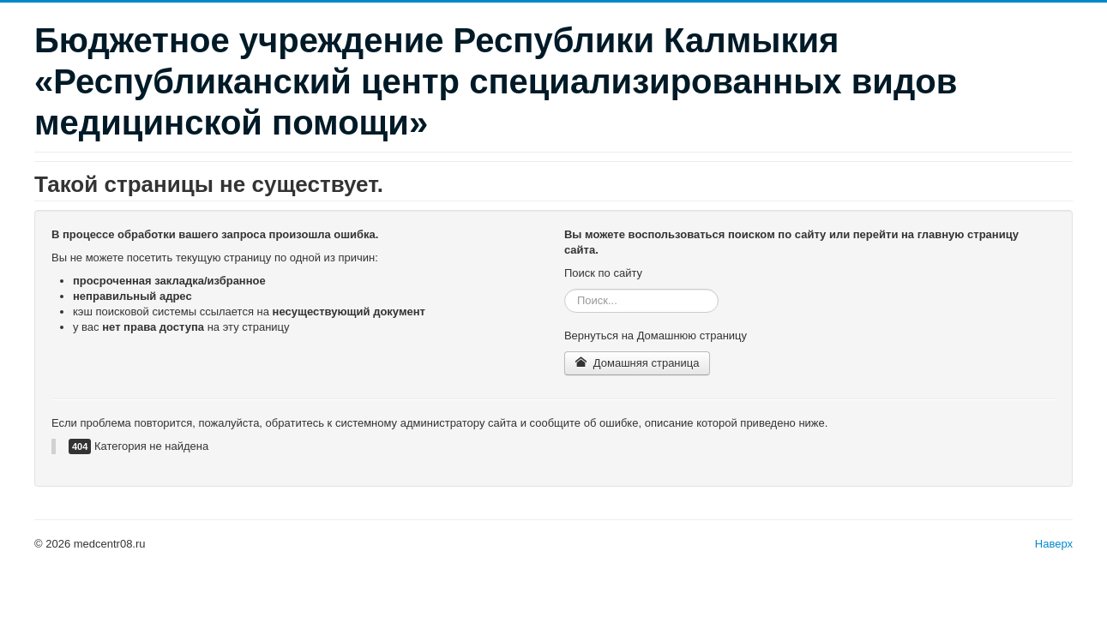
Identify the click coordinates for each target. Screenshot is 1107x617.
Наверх (1054, 543)
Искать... (564, 289)
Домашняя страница (637, 362)
